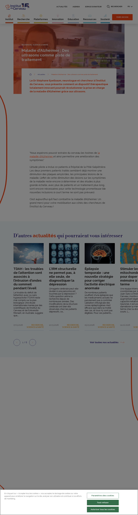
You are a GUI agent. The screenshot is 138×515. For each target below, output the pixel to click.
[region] (69, 502)
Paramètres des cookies (103, 496)
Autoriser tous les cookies (103, 509)
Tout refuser (103, 503)
